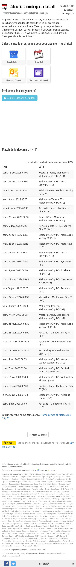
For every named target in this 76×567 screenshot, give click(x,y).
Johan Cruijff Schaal (23, 504)
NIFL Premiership (21, 509)
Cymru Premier (7, 489)
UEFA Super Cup (20, 538)
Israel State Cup (66, 501)
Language (68, 13)
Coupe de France (51, 486)
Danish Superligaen (52, 489)
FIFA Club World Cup (66, 496)
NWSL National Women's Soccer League (50, 509)
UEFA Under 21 (33, 538)
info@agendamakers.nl (11, 556)
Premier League (68, 511)
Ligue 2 (44, 506)
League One (10, 506)
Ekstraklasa (6, 494)
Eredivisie (25, 494)
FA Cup (10, 496)
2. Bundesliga (39, 474)
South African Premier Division (37, 526)
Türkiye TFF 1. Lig (62, 534)
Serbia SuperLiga (9, 524)
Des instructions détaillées (19, 98)
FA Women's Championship (25, 496)
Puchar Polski (33, 516)
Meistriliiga (53, 506)
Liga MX (31, 506)
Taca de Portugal (17, 534)
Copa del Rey (52, 484)
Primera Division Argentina (47, 514)
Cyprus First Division (22, 489)
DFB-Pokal (65, 489)
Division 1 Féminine (18, 491)
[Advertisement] (38, 122)
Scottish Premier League (22, 521)
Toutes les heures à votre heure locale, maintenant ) (50, 162)
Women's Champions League (47, 543)
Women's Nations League (11, 546)
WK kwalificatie (7, 543)
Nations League (8, 509)
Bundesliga (6, 479)
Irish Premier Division (36, 501)
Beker (29, 477)
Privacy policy (20, 553)
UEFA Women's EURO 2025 (51, 538)
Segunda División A (67, 521)
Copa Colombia (40, 484)
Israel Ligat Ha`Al (52, 501)
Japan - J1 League (8, 504)
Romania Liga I (61, 516)
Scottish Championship (27, 519)
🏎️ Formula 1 (18, 470)
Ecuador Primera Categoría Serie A (39, 491)
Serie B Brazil (60, 524)
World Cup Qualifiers (31, 546)
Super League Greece (55, 528)
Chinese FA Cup (28, 482)
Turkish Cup (50, 534)
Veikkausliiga (67, 541)
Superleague (16, 531)
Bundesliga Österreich (35, 479)
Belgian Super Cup (53, 477)
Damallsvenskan (38, 489)
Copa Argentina (27, 484)
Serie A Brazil (29, 524)
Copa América (14, 484)
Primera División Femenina (17, 516)
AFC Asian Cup (51, 474)
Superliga (33, 531)
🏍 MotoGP (29, 470)
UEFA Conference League (24, 536)
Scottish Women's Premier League (45, 521)
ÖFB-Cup (36, 511)
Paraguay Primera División (51, 511)
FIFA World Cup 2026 (36, 499)
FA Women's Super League (47, 496)
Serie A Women (41, 524)
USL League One (55, 541)
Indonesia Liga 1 (20, 501)
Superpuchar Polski (46, 531)
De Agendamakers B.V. (54, 553)
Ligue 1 (37, 506)
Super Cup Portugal (9, 528)
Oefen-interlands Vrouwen (21, 511)
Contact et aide (7, 553)
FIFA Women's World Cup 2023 (14, 499)
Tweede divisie (7, 536)
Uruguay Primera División (22, 541)
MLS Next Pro (68, 506)
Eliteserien (16, 494)
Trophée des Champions (34, 534)
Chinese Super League (44, 482)
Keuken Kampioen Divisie (57, 504)
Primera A (17, 514)
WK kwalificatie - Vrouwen (24, 543)
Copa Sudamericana (25, 486)
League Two (21, 506)
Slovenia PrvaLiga (17, 526)
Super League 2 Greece (36, 528)
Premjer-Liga (8, 514)
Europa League (51, 494)
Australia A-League (18, 477)
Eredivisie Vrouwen (37, 494)
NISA (31, 509)
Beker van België (39, 477)
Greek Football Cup (52, 499)
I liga (63, 499)
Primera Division (29, 514)
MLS (60, 506)
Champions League (14, 482)
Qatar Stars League (47, 516)
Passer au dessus (38, 434)
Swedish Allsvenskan (62, 531)
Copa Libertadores (9, 486)
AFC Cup (62, 474)
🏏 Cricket (51, 470)
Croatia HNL (63, 486)
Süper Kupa (22, 528)
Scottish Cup (42, 519)
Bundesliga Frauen (19, 479)
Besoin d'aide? (67, 5)
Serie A (19, 524)
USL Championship (40, 541)
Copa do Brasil (64, 484)
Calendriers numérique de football (32, 6)
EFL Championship (61, 491)
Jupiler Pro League (39, 504)
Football (69, 9)
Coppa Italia (38, 486)
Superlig (25, 531)
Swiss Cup (6, 534)
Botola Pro (66, 477)
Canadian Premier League (55, 479)
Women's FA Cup (65, 543)
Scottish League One (56, 519)
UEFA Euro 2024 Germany (44, 536)
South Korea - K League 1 (59, 526)
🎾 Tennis (41, 470)
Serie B (50, 524)
